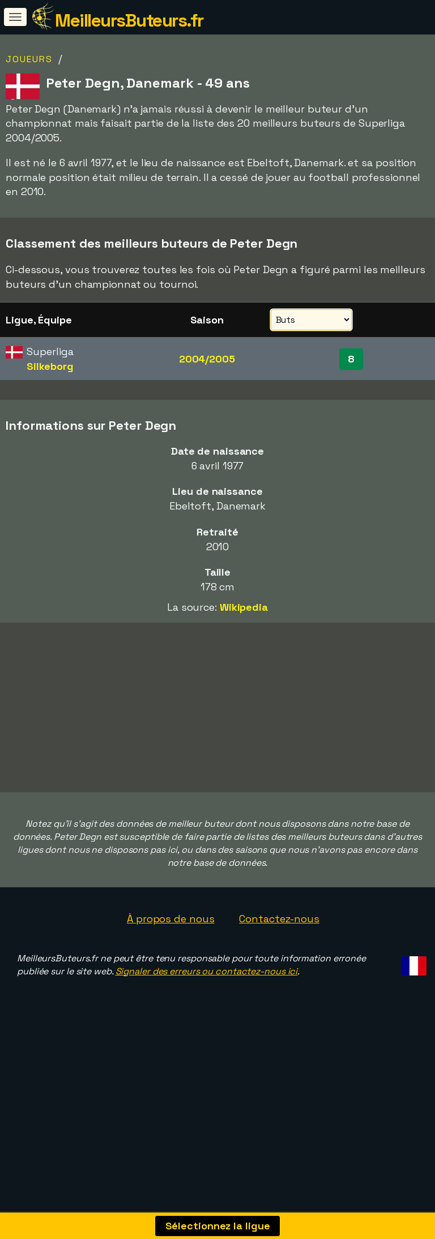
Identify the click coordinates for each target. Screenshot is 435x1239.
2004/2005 (207, 358)
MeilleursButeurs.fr (129, 20)
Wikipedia (244, 607)
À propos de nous (170, 933)
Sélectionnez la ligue (217, 1225)
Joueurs (29, 59)
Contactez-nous (279, 933)
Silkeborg (50, 366)
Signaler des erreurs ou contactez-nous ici (207, 986)
